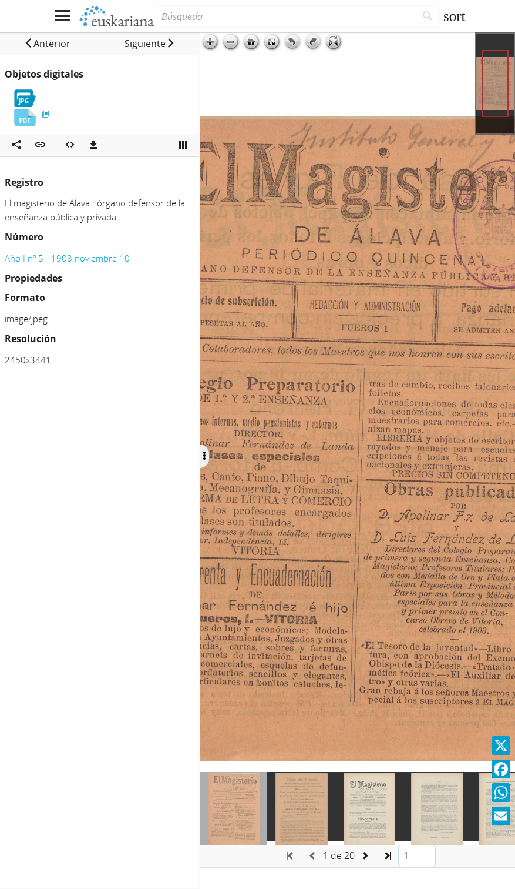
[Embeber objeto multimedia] (70, 145)
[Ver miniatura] (183, 145)
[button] (47, 43)
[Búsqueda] (285, 16)
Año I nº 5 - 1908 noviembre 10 (67, 258)
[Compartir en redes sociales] (16, 145)
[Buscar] (428, 16)
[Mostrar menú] (62, 16)
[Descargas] (93, 145)
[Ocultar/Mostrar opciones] (204, 456)
